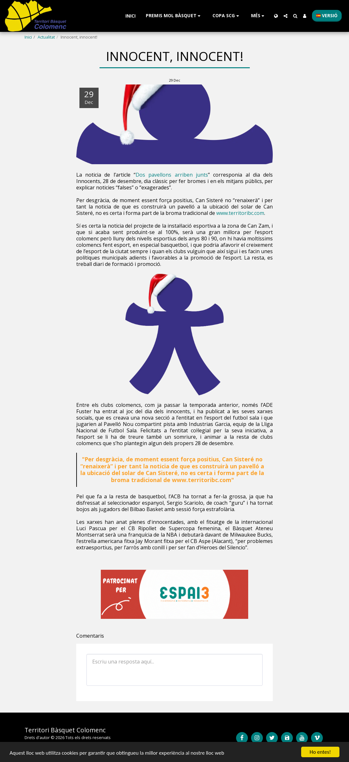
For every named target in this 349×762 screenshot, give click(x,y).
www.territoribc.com (240, 212)
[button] (174, 15)
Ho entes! (320, 752)
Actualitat (46, 37)
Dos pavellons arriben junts (172, 174)
